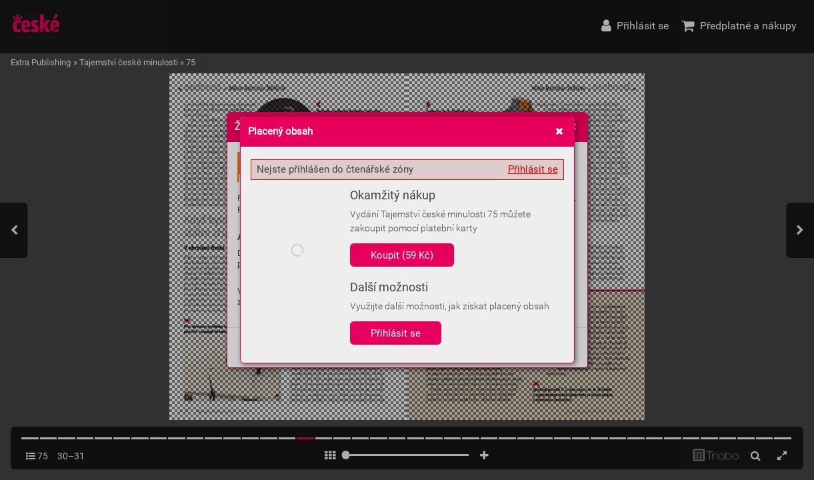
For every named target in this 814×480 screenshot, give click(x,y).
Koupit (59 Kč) (402, 255)
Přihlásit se (533, 169)
